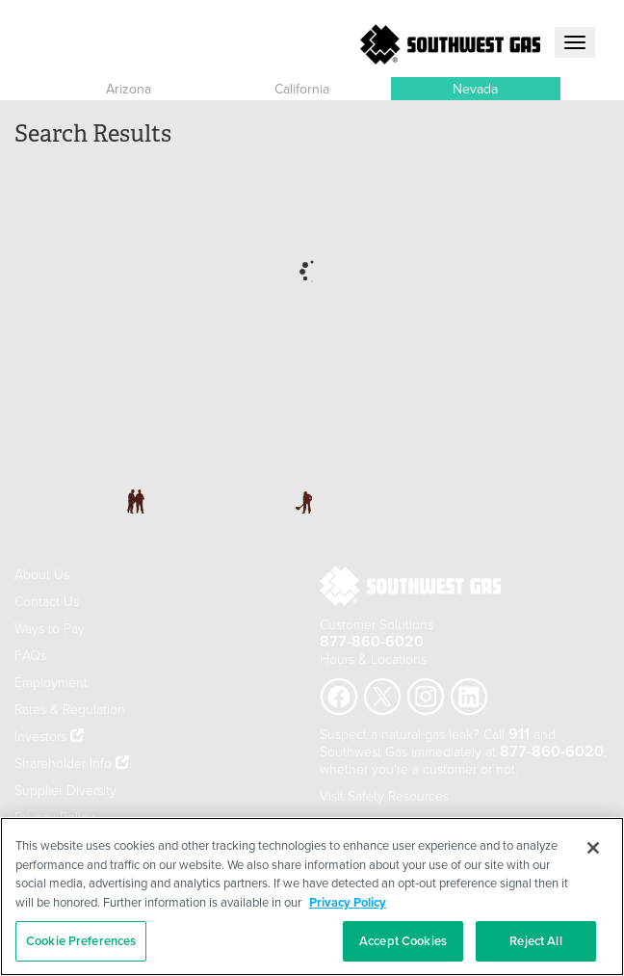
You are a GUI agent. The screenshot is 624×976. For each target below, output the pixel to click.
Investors (42, 735)
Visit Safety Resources (384, 795)
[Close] (593, 848)
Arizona (128, 88)
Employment (51, 682)
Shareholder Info (63, 762)
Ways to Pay (49, 628)
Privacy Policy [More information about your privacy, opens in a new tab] (347, 902)
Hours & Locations (373, 658)
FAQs (30, 655)
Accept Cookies (403, 941)
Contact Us (46, 601)
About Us (41, 574)
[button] (128, 88)
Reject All (535, 941)
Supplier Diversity (65, 789)
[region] (312, 896)
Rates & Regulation (69, 708)
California (301, 88)
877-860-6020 (372, 641)
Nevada (475, 88)
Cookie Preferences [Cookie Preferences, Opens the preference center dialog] (81, 941)
